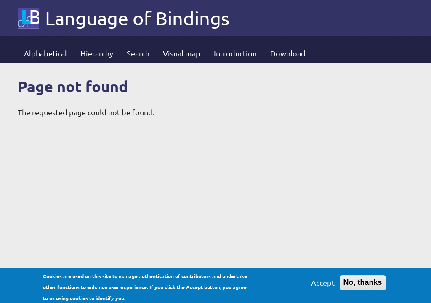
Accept (323, 284)
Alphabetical (45, 53)
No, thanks (362, 284)
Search (138, 53)
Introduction (235, 53)
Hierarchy (96, 53)
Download (288, 53)
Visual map (181, 53)
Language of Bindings (137, 18)
